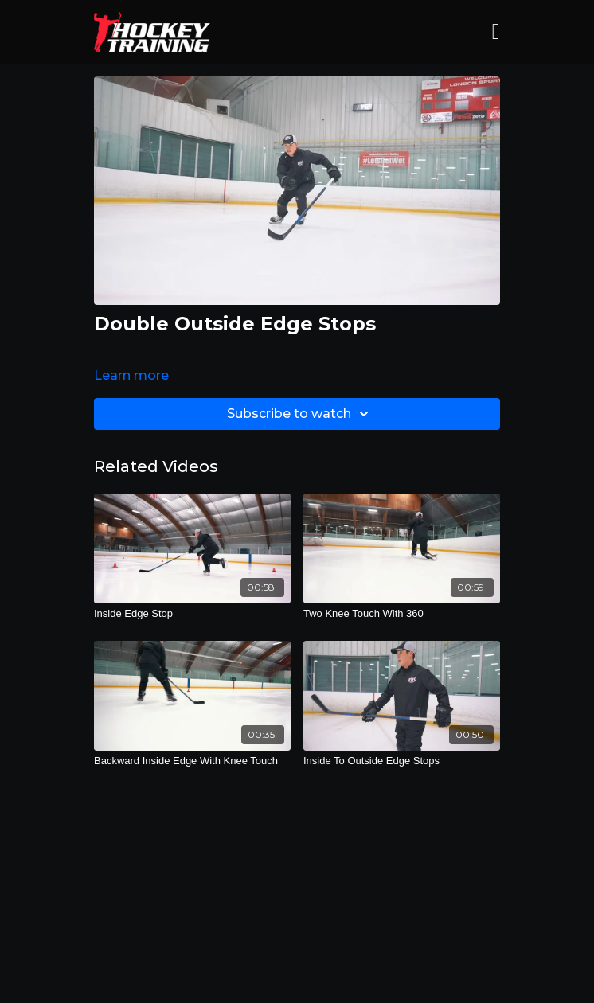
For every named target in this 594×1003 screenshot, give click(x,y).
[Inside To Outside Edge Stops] (401, 761)
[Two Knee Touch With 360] (401, 614)
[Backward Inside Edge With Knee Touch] (192, 761)
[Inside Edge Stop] (192, 614)
